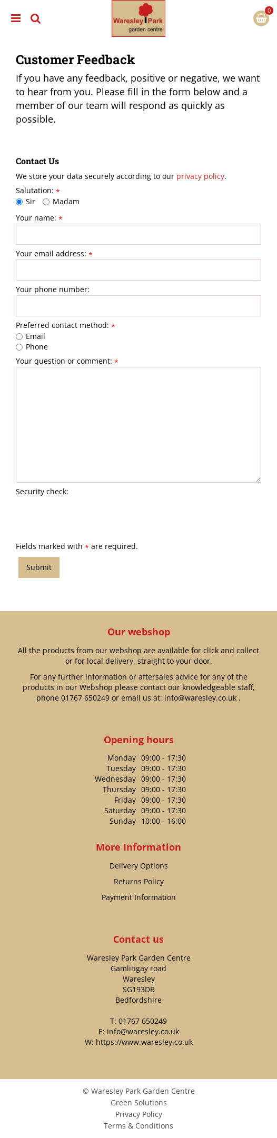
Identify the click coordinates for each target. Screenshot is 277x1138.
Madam (61, 201)
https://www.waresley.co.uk (144, 1042)
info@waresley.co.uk (200, 698)
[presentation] (96, 517)
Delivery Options (139, 866)
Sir (25, 201)
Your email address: (54, 253)
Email (30, 336)
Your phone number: (53, 289)
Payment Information (139, 897)
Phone (32, 347)
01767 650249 (85, 698)
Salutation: (38, 190)
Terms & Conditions (138, 1126)
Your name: (39, 218)
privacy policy (200, 176)
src (36, 18)
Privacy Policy (138, 1114)
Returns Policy (139, 881)
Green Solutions (139, 1102)
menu (16, 18)
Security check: (42, 491)
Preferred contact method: (65, 325)
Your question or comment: (67, 361)
